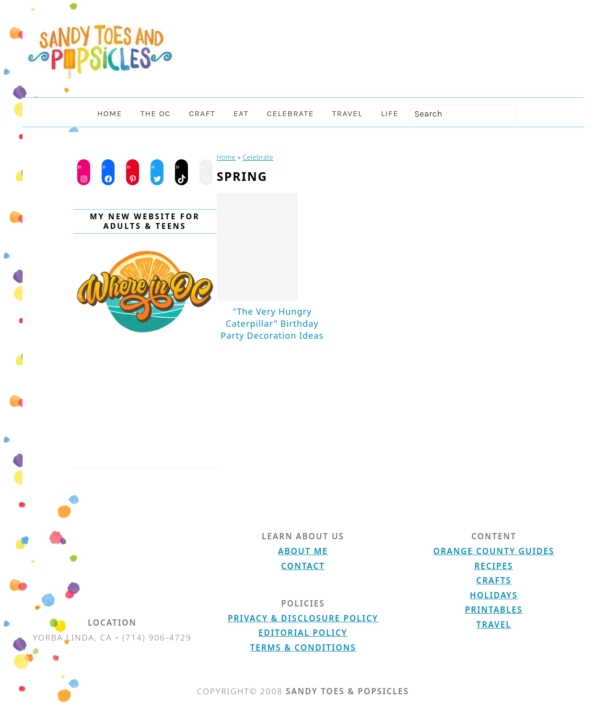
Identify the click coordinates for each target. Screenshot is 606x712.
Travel (494, 624)
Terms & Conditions (303, 647)
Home (226, 157)
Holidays (494, 595)
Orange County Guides (493, 551)
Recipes (494, 565)
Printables (494, 609)
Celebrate (258, 157)
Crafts (493, 580)
